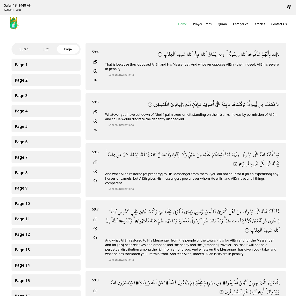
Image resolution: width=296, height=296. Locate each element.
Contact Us (279, 24)
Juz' (46, 49)
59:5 (95, 102)
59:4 (95, 52)
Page (68, 49)
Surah (24, 49)
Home (182, 24)
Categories (241, 24)
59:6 (95, 152)
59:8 (95, 280)
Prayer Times (202, 24)
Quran (222, 24)
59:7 (95, 209)
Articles (260, 24)
